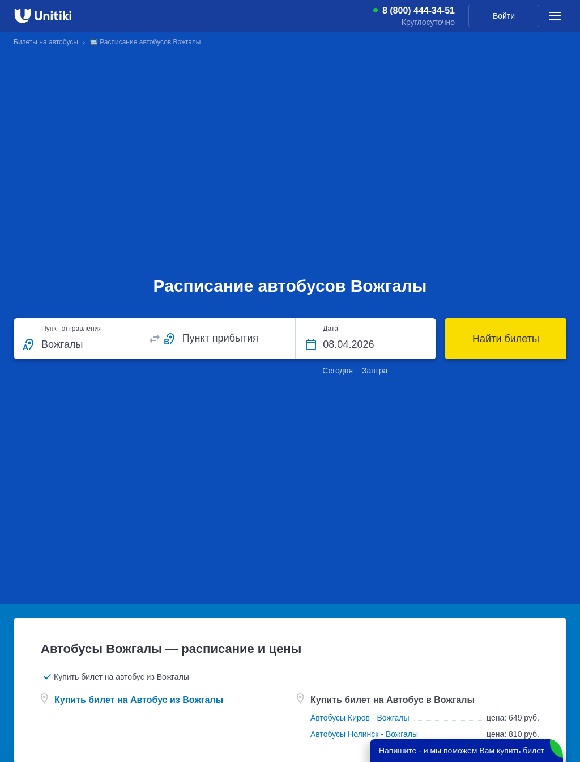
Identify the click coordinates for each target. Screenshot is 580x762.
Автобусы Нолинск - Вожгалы (364, 734)
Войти (504, 15)
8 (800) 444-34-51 (418, 10)
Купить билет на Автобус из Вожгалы (138, 700)
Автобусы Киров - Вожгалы (360, 717)
